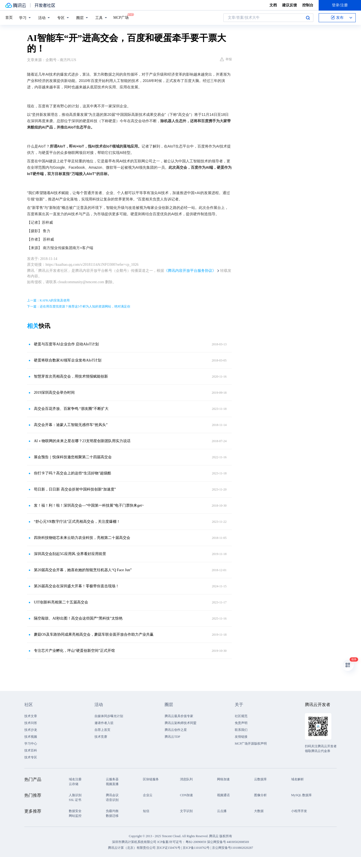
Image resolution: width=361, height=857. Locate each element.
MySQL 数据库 (301, 795)
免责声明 (241, 723)
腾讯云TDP (172, 737)
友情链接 (241, 737)
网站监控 (75, 816)
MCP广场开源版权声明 (251, 743)
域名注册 (75, 779)
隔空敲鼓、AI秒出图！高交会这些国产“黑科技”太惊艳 (78, 618)
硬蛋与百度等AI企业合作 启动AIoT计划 (66, 344)
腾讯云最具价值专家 (179, 716)
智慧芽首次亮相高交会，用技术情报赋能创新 (71, 376)
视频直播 (112, 784)
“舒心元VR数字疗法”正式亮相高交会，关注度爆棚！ (77, 522)
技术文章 (30, 716)
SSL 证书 (75, 800)
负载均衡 (112, 811)
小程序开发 (299, 811)
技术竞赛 (100, 737)
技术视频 (30, 737)
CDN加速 (186, 795)
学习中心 (30, 743)
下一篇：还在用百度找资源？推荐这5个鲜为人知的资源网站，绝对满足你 (78, 306)
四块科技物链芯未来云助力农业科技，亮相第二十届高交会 (82, 538)
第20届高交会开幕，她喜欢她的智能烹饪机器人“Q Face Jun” (83, 570)
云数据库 (260, 779)
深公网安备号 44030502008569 (228, 842)
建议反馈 (289, 5)
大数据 (259, 811)
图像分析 (260, 795)
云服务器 (112, 779)
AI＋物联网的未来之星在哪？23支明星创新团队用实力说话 (82, 441)
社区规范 (241, 716)
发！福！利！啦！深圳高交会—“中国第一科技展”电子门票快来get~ (89, 505)
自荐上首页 (102, 730)
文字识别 (186, 811)
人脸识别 (75, 795)
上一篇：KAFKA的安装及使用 (48, 300)
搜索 (308, 18)
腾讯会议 (112, 795)
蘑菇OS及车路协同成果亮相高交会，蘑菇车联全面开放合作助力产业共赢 (94, 634)
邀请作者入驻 (104, 723)
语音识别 (112, 800)
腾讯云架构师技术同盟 (180, 723)
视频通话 (223, 795)
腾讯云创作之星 (176, 730)
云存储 (73, 784)
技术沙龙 (30, 730)
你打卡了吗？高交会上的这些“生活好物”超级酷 (72, 473)
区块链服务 (151, 779)
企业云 (147, 795)
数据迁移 (112, 816)
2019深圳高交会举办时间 (54, 393)
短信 (146, 811)
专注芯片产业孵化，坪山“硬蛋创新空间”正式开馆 (74, 651)
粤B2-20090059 (196, 842)
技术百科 (30, 750)
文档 (273, 5)
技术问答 (30, 723)
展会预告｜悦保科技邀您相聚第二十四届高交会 (73, 457)
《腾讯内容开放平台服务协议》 (190, 271)
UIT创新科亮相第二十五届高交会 (61, 602)
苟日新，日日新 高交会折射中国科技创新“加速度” (75, 489)
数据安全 (75, 811)
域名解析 (297, 779)
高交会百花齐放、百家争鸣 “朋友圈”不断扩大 (71, 409)
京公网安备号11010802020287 (232, 848)
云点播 (222, 811)
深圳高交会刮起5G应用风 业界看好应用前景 (70, 554)
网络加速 (223, 779)
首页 (9, 18)
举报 (226, 59)
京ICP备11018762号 (196, 848)
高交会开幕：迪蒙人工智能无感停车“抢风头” (70, 425)
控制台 (307, 5)
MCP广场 (121, 17)
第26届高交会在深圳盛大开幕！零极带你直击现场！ (76, 586)
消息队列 (186, 779)
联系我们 (241, 730)
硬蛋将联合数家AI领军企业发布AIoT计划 (67, 360)
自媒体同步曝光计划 (108, 716)
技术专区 (30, 757)
